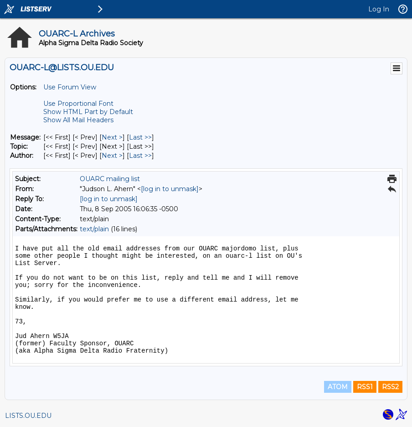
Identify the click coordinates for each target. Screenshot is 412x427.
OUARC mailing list (110, 179)
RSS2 (390, 387)
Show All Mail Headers (78, 120)
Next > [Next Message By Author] (112, 155)
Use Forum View (69, 87)
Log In (378, 9)
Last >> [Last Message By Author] (140, 155)
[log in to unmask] (170, 189)
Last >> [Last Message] (140, 137)
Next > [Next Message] (112, 137)
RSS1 (365, 387)
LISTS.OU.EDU (28, 415)
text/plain (94, 229)
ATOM (338, 387)
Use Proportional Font (78, 103)
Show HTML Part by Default (88, 112)
